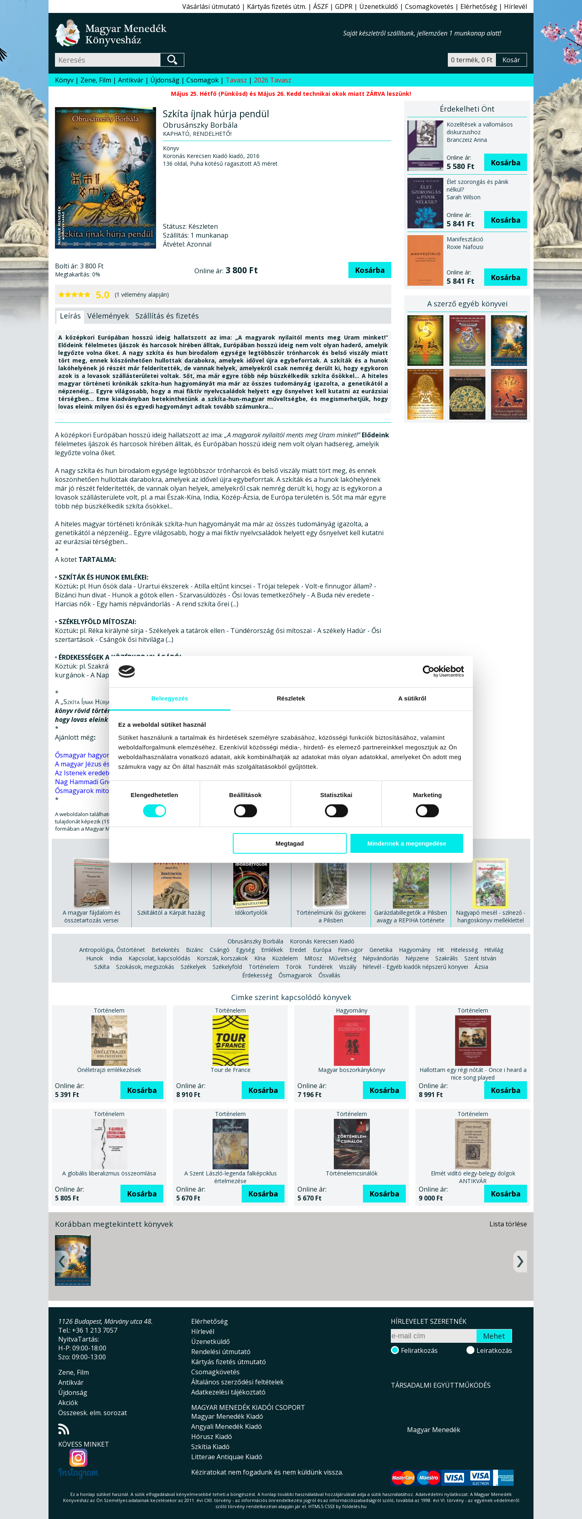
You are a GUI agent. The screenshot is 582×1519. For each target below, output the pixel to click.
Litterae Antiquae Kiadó (226, 1456)
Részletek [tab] (291, 698)
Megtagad (290, 843)
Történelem (264, 966)
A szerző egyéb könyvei (467, 303)
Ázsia (481, 966)
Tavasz (236, 80)
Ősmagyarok (295, 975)
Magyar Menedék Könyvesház (199, 32)
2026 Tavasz (272, 80)
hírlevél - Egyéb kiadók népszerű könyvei (415, 966)
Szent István (480, 958)
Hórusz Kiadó (211, 1436)
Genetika (380, 950)
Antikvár (130, 80)
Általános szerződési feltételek (237, 1382)
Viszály (347, 966)
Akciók (68, 1402)
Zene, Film (95, 80)
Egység (245, 950)
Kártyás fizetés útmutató (228, 1361)
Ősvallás (329, 975)
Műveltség (342, 958)
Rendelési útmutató (221, 1351)
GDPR (343, 6)
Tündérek (320, 966)
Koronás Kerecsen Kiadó (322, 941)
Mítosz (313, 958)
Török (294, 966)
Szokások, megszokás (145, 966)
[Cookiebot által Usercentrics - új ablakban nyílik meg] (428, 671)
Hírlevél (515, 6)
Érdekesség (257, 975)
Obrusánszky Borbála (255, 941)
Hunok (94, 958)
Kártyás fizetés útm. (276, 6)
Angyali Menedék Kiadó (226, 1426)
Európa (322, 950)
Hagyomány (414, 950)
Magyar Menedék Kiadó (227, 1416)
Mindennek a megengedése (406, 843)
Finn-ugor (350, 950)
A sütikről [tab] (412, 698)
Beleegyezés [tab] (169, 698)
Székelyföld (227, 966)
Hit (440, 950)
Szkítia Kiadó (210, 1446)
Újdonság (164, 80)
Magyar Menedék (433, 1429)
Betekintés (165, 950)
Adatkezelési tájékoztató (228, 1392)
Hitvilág (493, 950)
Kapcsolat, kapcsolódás (159, 958)
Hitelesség (464, 950)
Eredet (297, 950)
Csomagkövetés (429, 6)
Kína (260, 958)
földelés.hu (354, 1506)
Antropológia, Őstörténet (112, 950)
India (116, 958)
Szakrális (446, 958)
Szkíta (102, 966)
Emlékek (272, 950)
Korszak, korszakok (222, 958)
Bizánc (194, 950)
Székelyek (193, 966)
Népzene (417, 958)
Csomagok (202, 80)
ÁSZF (320, 6)
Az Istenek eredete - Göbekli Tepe (106, 772)
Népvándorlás (381, 958)
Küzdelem (285, 958)
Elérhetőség (478, 6)
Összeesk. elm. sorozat (92, 1412)
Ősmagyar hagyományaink (95, 755)
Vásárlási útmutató (211, 6)
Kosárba (370, 270)
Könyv (64, 80)
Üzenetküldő (378, 6)
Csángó (220, 950)
